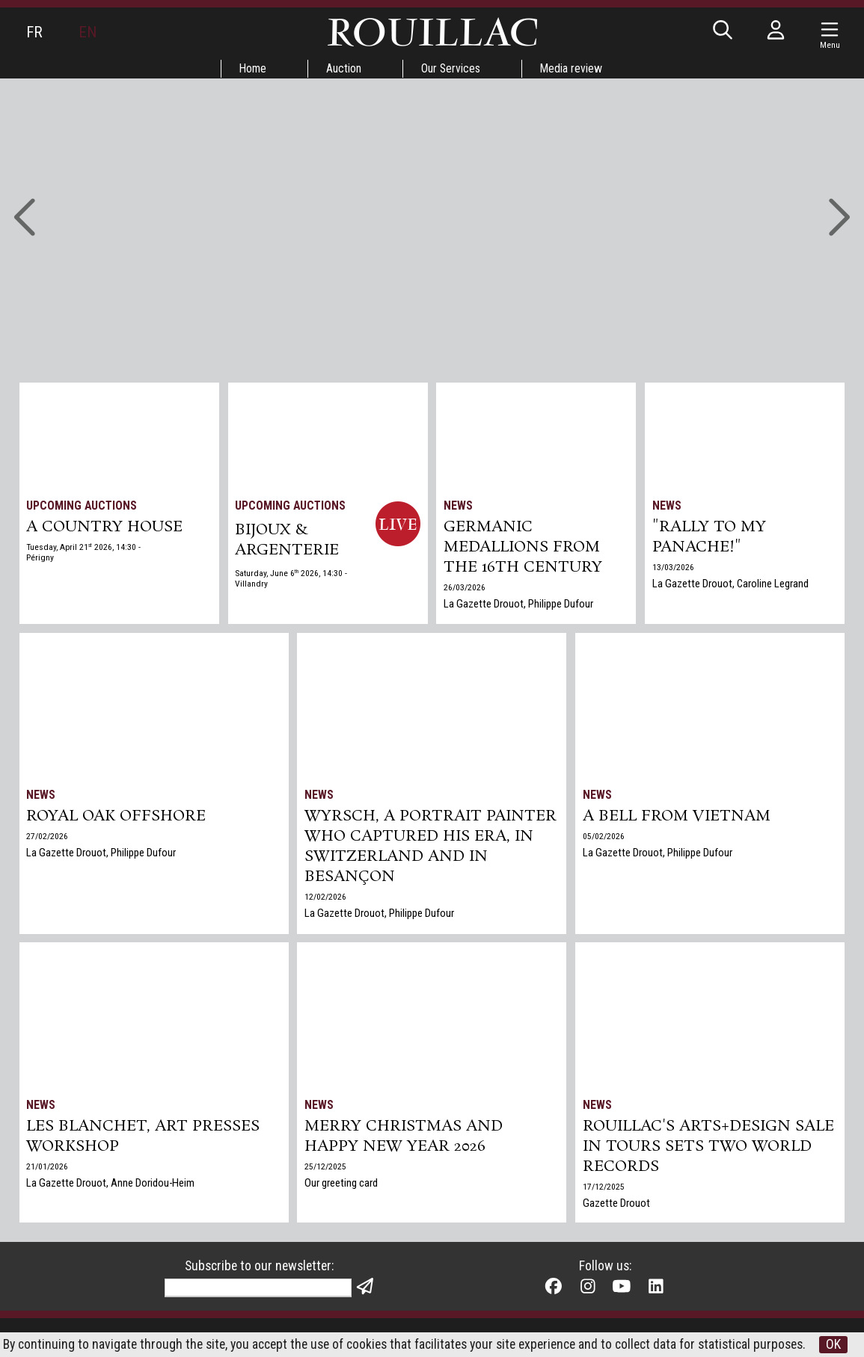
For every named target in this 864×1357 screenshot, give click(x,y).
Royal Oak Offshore (117, 817)
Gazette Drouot (616, 1206)
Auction (343, 68)
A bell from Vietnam (677, 817)
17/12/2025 (604, 1189)
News (459, 505)
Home (250, 68)
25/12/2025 (326, 1168)
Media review (573, 68)
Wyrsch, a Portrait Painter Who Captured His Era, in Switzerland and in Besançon (431, 849)
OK (432, 1345)
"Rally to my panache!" (709, 539)
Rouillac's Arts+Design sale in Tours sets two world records (708, 1148)
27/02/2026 (48, 837)
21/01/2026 (48, 1168)
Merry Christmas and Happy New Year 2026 (405, 1138)
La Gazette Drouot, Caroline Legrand (730, 586)
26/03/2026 (465, 590)
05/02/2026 (604, 837)
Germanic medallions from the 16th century (524, 549)
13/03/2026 (673, 569)
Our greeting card (342, 1185)
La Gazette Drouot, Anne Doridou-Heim (111, 1185)
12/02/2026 (326, 900)
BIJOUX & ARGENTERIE (288, 541)
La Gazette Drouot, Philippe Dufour (519, 606)
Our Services (451, 68)
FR (34, 32)
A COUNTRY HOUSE (105, 528)
